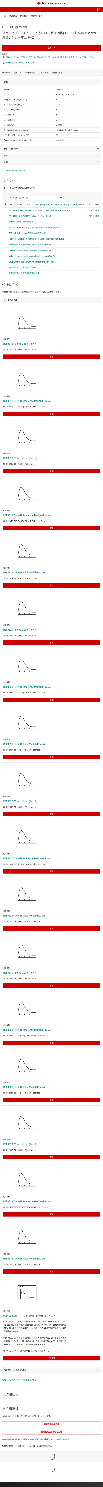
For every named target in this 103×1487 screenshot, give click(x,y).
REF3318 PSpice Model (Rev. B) (20, 458)
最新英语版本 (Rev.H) (15, 63)
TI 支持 (48, 1446)
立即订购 (51, 48)
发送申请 (51, 1358)
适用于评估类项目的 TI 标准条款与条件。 (19, 1380)
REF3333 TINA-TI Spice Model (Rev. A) (24, 1258)
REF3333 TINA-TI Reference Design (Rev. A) (27, 1201)
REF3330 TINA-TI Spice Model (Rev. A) (24, 1087)
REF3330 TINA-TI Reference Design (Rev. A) (27, 1029)
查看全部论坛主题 (51, 1424)
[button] (5, 9)
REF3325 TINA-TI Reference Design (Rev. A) (27, 858)
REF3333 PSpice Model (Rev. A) (20, 1144)
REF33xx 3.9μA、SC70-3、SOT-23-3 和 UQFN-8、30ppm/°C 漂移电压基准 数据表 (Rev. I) (43, 57)
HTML (91, 57)
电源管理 (13, 16)
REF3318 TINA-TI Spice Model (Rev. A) (24, 572)
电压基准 (24, 16)
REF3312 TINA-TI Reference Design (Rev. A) (27, 400)
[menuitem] (75, 9)
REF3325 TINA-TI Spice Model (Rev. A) (24, 915)
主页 (4, 16)
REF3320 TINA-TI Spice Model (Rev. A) (24, 744)
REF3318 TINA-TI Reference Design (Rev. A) (27, 515)
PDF (84, 57)
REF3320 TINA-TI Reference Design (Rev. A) (27, 686)
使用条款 (65, 1439)
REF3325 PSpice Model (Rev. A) (20, 801)
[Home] (51, 3)
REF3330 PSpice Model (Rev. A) (20, 972)
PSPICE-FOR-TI (11, 1315)
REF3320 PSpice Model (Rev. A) (20, 629)
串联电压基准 (36, 16)
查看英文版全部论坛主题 (51, 1432)
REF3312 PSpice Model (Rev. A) (20, 343)
